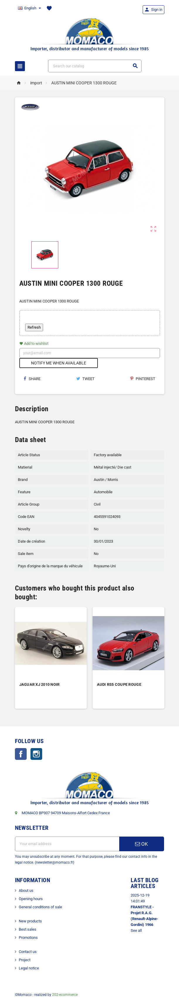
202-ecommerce (65, 995)
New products (30, 921)
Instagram (36, 754)
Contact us (28, 951)
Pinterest (142, 379)
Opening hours (31, 899)
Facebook (21, 754)
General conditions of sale (40, 907)
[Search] (95, 66)
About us (26, 890)
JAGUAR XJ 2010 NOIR (39, 684)
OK (141, 844)
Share (32, 379)
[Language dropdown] (29, 8)
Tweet (85, 379)
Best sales (27, 929)
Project (24, 960)
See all (136, 930)
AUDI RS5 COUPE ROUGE (119, 684)
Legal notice (29, 968)
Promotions (28, 937)
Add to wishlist (33, 343)
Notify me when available (58, 363)
